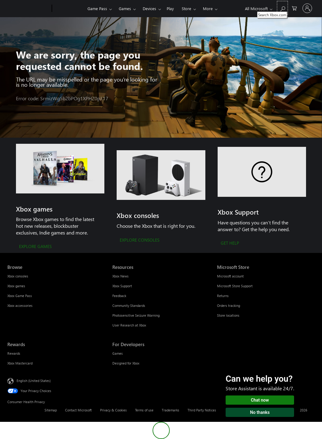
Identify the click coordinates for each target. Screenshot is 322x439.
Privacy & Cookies (113, 410)
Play (170, 8)
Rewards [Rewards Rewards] (13, 353)
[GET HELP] (230, 243)
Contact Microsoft (78, 410)
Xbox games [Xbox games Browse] (16, 286)
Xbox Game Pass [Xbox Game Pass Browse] (19, 296)
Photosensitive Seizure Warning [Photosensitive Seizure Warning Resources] (136, 315)
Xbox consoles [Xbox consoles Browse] (17, 276)
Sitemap (51, 410)
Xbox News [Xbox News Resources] (120, 276)
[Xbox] (69, 8)
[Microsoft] (28, 8)
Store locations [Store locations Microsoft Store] (228, 315)
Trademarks (170, 410)
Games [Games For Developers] (117, 353)
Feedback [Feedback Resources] (119, 296)
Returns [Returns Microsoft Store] (223, 296)
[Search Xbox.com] (282, 8)
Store (186, 8)
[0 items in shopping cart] (294, 8)
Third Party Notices (202, 410)
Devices (149, 8)
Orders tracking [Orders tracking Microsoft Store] (228, 305)
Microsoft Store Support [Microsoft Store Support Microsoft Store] (235, 286)
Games (125, 8)
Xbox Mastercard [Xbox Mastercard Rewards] (20, 363)
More (208, 8)
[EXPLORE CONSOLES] (139, 240)
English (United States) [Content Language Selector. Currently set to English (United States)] (34, 381)
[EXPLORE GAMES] (35, 247)
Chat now (260, 400)
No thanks (260, 412)
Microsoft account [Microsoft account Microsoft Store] (230, 276)
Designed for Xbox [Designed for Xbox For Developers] (125, 363)
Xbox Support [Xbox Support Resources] (122, 286)
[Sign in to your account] (307, 8)
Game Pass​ (97, 8)
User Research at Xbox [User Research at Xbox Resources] (129, 325)
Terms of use (144, 410)
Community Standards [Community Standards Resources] (128, 305)
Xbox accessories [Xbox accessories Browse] (20, 305)
